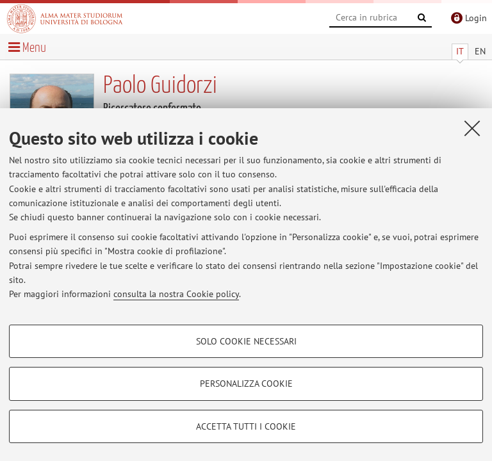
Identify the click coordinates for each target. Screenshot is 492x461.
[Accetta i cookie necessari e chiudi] (472, 128)
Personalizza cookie (246, 383)
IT (460, 51)
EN (480, 51)
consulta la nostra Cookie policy (176, 294)
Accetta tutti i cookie (246, 426)
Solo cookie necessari (246, 341)
